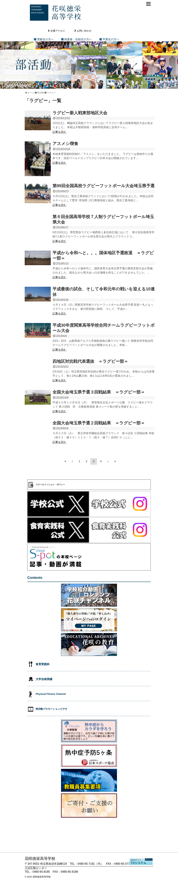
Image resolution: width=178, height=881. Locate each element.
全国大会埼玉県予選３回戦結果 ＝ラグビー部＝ (98, 392)
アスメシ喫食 (65, 143)
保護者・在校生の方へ (78, 39)
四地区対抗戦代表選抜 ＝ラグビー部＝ (90, 361)
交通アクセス (57, 30)
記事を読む (59, 131)
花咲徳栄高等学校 (42, 876)
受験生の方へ (45, 39)
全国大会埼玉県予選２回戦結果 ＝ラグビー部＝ (98, 423)
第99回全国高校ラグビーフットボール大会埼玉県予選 (103, 185)
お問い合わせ (84, 30)
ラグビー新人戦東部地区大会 (79, 112)
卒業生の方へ (111, 39)
